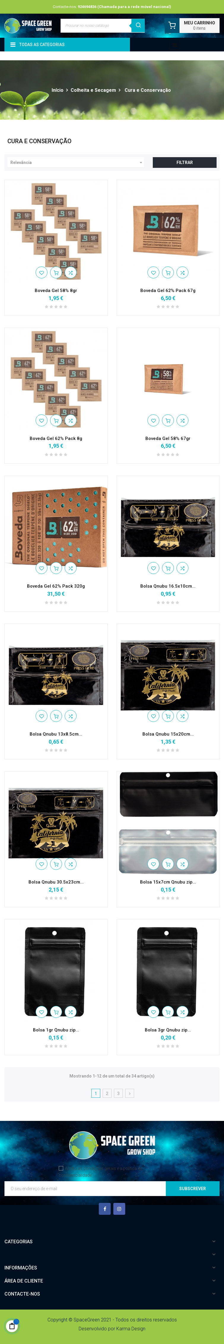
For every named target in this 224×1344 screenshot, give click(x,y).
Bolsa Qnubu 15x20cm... (168, 734)
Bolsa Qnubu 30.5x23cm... (56, 882)
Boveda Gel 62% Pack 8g (56, 438)
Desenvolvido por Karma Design (112, 1329)
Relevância (77, 162)
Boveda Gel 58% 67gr (167, 438)
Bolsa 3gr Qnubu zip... (168, 1030)
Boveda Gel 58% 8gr (56, 290)
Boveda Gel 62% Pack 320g (56, 586)
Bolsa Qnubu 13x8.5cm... (56, 734)
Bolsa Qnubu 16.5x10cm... (168, 586)
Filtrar (185, 162)
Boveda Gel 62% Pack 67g (168, 290)
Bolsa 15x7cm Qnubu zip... (168, 882)
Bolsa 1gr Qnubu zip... (56, 1030)
